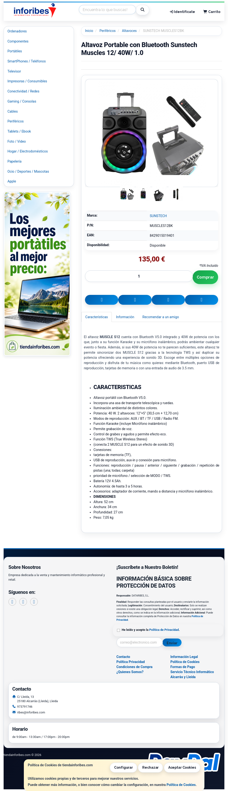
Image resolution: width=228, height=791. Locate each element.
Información (125, 317)
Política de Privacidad (164, 630)
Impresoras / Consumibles (27, 81)
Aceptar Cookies (182, 767)
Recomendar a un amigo (161, 317)
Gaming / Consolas (21, 101)
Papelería (14, 161)
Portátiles (14, 51)
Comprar (205, 277)
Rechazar (150, 767)
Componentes (17, 41)
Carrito (211, 12)
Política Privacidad (131, 662)
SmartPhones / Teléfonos (26, 61)
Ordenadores (17, 31)
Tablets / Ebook (19, 131)
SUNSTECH (158, 216)
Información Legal (184, 657)
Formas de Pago (182, 667)
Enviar (172, 643)
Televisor (14, 71)
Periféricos (15, 121)
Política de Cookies (181, 785)
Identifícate (182, 12)
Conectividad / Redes (23, 91)
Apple (11, 181)
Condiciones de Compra (135, 667)
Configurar (123, 767)
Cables (12, 111)
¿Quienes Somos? (130, 672)
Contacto (123, 657)
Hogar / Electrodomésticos (27, 151)
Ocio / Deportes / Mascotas (28, 171)
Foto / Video (16, 141)
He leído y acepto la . (151, 630)
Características (96, 317)
